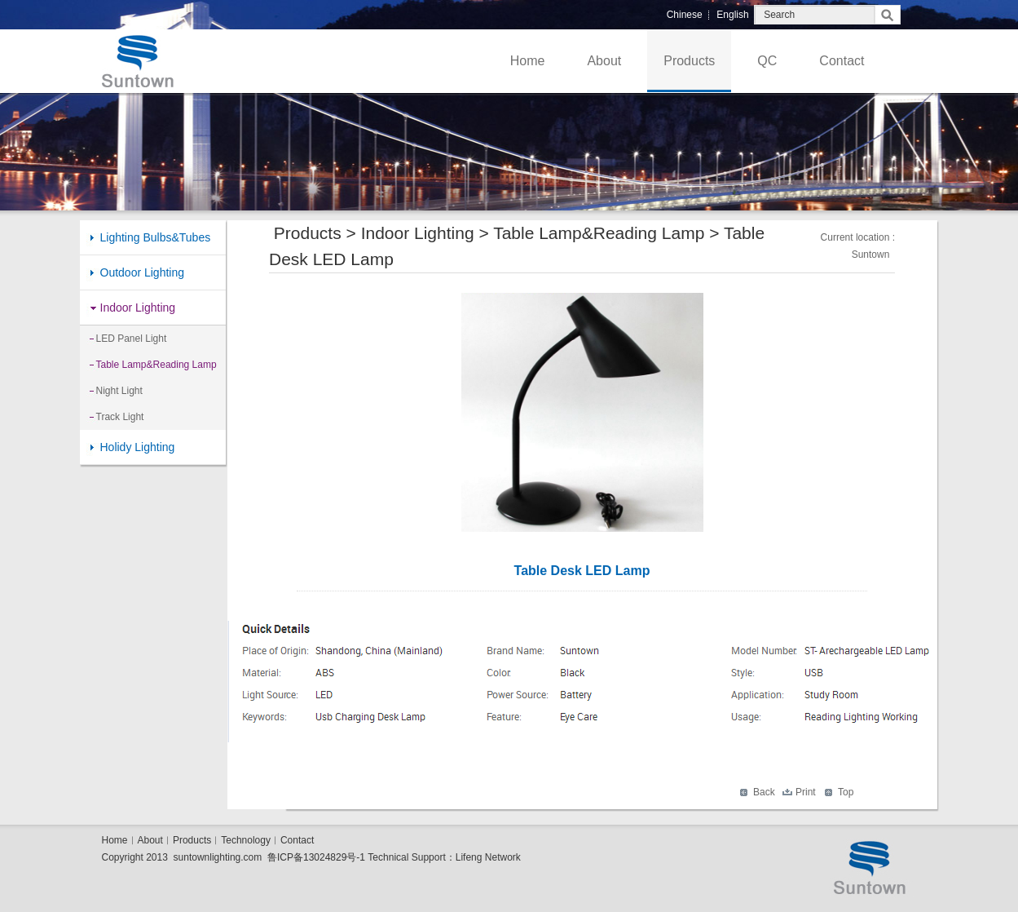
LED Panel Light (131, 338)
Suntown (871, 254)
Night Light (119, 390)
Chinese (685, 14)
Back (764, 792)
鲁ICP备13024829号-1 (316, 857)
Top (845, 792)
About (604, 61)
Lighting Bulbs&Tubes (155, 237)
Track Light (120, 417)
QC (767, 61)
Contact (841, 61)
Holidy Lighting (137, 447)
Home (527, 61)
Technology (246, 840)
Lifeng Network (488, 857)
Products (689, 61)
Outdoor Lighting (142, 272)
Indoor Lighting (138, 307)
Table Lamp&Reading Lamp (156, 364)
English (732, 14)
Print (805, 792)
